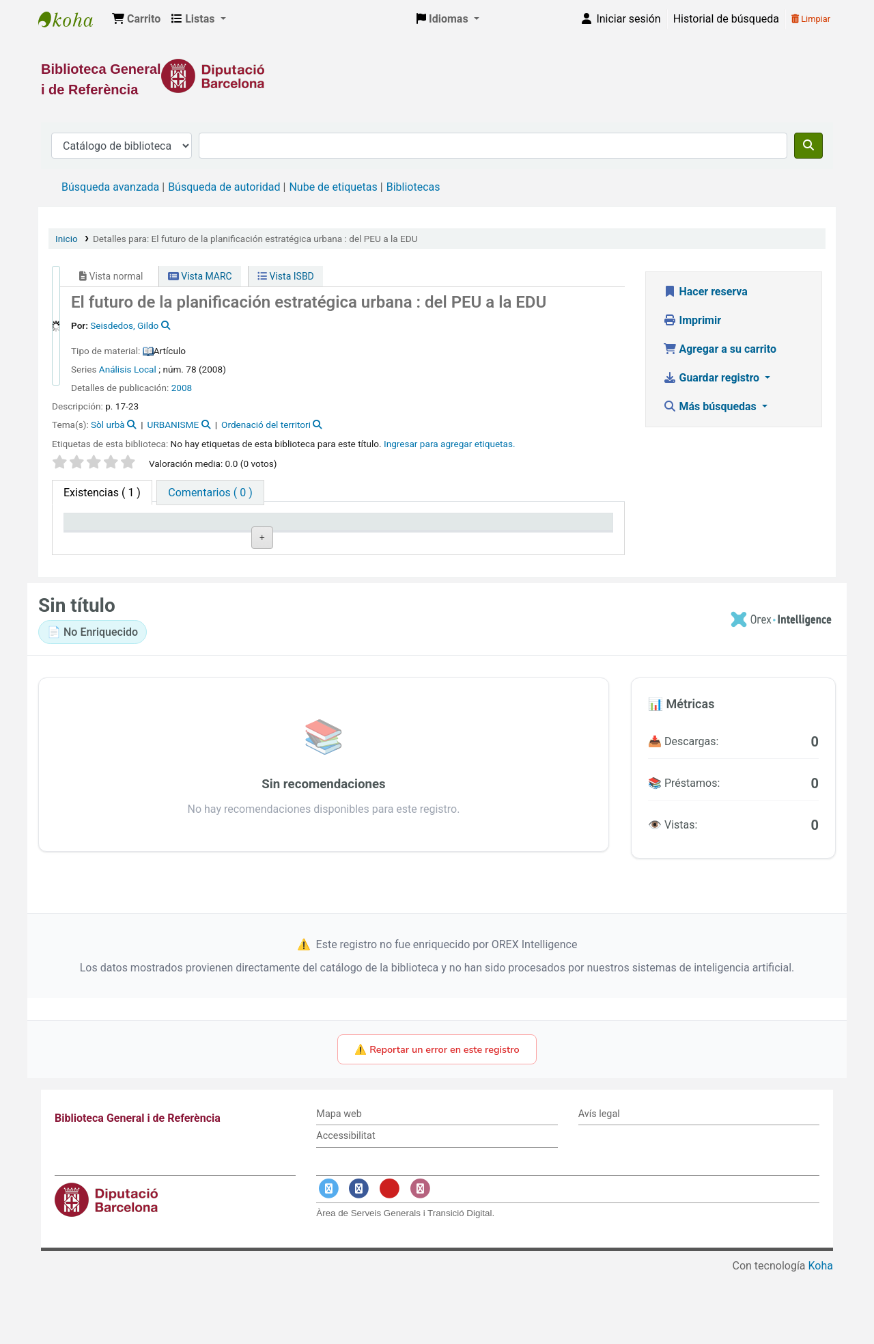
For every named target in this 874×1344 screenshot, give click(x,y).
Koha (820, 1335)
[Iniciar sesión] (620, 19)
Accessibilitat (345, 1205)
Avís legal (599, 1183)
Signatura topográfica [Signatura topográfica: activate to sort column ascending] (317, 534)
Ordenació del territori (266, 424)
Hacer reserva (705, 291)
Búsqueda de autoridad (224, 186)
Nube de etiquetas (333, 186)
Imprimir (692, 320)
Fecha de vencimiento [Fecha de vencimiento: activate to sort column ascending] (538, 534)
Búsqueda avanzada (110, 186)
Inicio (66, 238)
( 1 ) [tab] (102, 492)
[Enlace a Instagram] (420, 1258)
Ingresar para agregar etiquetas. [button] (450, 443)
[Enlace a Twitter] (328, 1258)
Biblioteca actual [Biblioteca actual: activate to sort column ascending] (219, 541)
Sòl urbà (108, 424)
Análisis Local (127, 369)
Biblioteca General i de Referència (72, 19)
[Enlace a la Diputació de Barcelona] (437, 76)
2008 (182, 387)
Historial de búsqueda (726, 18)
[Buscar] (808, 146)
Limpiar (810, 19)
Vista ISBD (285, 276)
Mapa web (338, 1183)
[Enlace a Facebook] (359, 1258)
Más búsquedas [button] (711, 406)
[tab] (210, 492)
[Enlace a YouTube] (389, 1258)
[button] (136, 19)
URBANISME (173, 424)
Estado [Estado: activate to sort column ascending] (416, 541)
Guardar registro (713, 377)
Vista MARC (200, 276)
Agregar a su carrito (720, 348)
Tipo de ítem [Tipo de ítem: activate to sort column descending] (100, 541)
